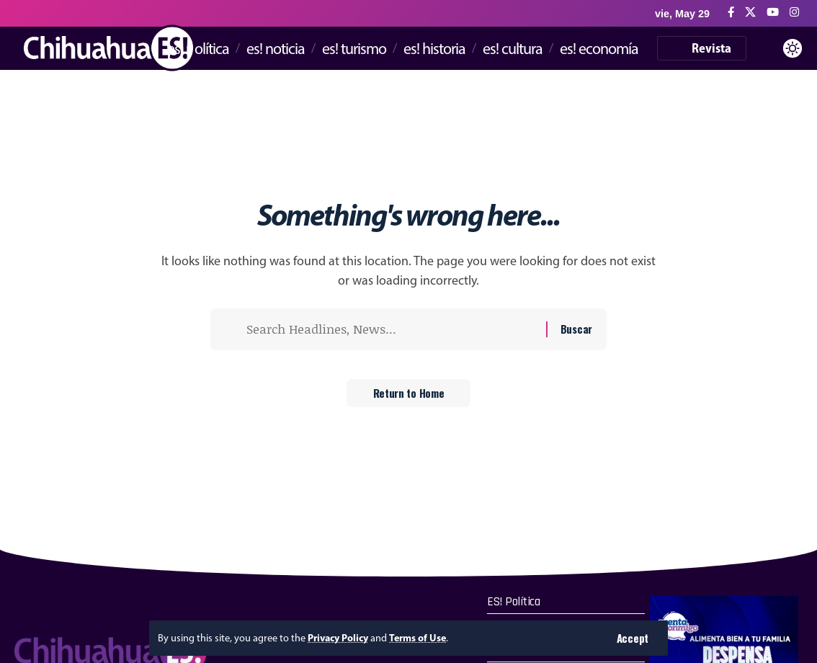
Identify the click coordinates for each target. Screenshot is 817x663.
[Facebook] (731, 12)
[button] (632, 638)
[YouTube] (772, 12)
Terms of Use (421, 637)
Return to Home (408, 396)
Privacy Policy (339, 637)
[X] (750, 12)
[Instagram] (794, 12)
